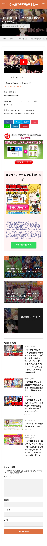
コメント (8, 477)
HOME (4, 39)
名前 (6, 500)
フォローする (30, 320)
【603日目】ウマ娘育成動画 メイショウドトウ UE (33, 426)
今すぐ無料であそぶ (23, 245)
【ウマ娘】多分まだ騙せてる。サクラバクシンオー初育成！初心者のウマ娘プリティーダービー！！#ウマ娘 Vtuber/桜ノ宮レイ (33, 448)
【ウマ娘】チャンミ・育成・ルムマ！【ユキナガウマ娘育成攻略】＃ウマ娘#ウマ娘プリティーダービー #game (33, 407)
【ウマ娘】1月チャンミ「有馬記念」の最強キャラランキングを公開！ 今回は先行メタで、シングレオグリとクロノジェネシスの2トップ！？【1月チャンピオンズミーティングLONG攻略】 (33, 361)
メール (7, 510)
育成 (16, 26)
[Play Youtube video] (23, 62)
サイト (6, 520)
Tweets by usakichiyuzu (13, 86)
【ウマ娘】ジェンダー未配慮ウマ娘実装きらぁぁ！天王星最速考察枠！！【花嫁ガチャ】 (33, 386)
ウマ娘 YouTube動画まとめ (23, 4)
